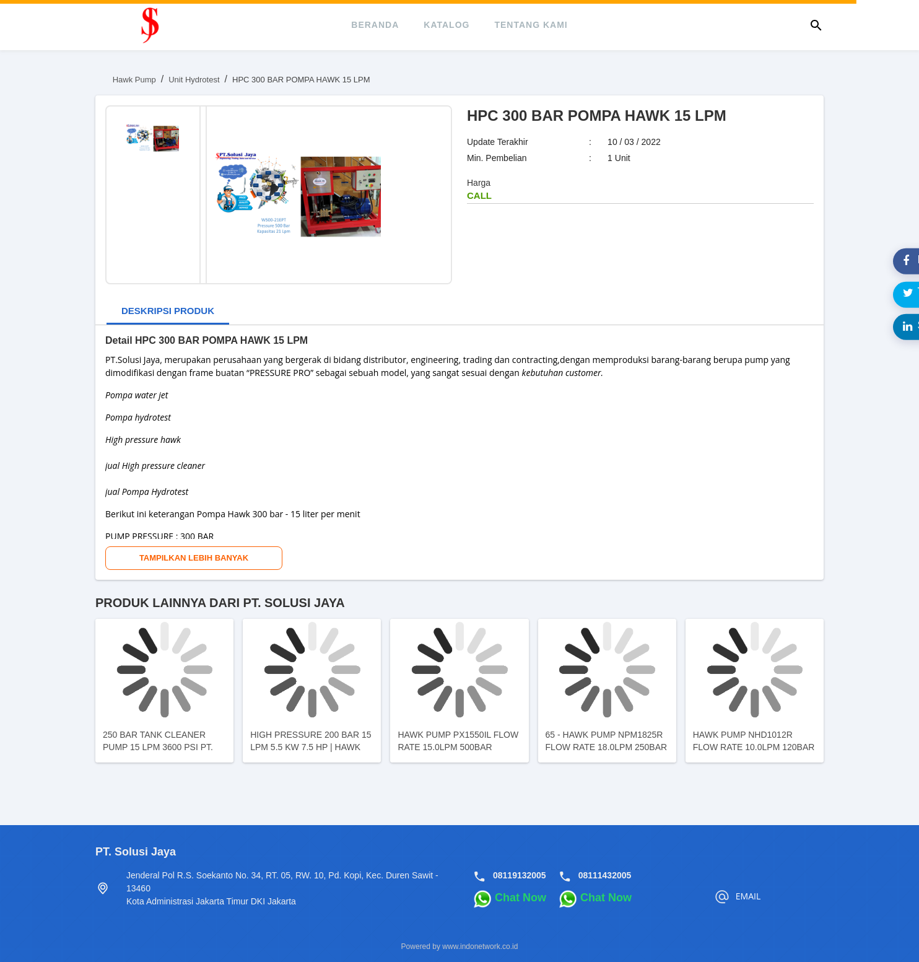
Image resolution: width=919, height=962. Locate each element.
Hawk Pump (134, 79)
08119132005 (519, 875)
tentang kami (530, 25)
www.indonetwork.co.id (480, 946)
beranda (375, 25)
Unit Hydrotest (193, 79)
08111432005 (605, 875)
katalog (446, 25)
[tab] (168, 312)
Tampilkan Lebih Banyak (193, 557)
